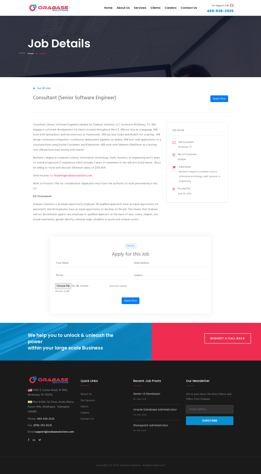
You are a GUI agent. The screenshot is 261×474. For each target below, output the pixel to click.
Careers (170, 8)
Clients (155, 8)
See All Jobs (42, 88)
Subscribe (209, 421)
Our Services (87, 400)
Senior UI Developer (146, 394)
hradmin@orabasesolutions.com (73, 175)
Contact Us (87, 419)
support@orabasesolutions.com (54, 432)
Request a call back (227, 338)
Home (108, 8)
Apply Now (219, 98)
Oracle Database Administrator (155, 410)
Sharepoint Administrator (150, 425)
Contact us (189, 8)
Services (140, 8)
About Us (123, 8)
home (31, 53)
